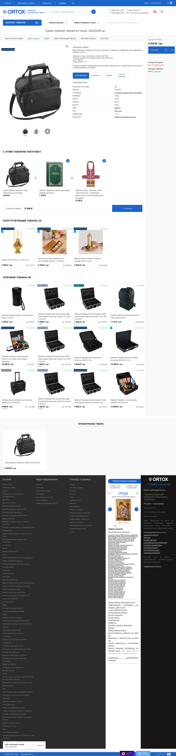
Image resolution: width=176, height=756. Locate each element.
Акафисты (112, 623)
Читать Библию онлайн (117, 610)
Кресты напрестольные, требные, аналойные (18, 583)
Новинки (39, 484)
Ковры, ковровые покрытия (12, 561)
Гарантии (73, 503)
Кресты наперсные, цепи (11, 589)
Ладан (4, 605)
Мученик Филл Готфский (115, 597)
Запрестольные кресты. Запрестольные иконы (17, 535)
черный (117, 108)
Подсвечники (7, 643)
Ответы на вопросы (77, 522)
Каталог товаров (22, 23)
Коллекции (40, 488)
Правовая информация (78, 529)
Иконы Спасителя (115, 615)
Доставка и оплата (26, 3)
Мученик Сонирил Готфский (116, 591)
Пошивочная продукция (10, 652)
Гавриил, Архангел (123, 522)
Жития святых (114, 618)
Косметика (6, 577)
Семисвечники (7, 686)
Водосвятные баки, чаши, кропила (14, 509)
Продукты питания (9, 664)
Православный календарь (124, 481)
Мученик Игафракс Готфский (117, 574)
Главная (7, 3)
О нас (72, 532)
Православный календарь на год (121, 602)
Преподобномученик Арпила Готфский (120, 567)
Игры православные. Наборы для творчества (14, 540)
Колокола (5, 570)
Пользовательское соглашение (81, 525)
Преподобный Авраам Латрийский (118, 558)
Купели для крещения (10, 599)
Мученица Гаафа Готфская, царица (118, 571)
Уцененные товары (9, 488)
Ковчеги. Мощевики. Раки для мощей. (15, 564)
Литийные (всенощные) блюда (13, 611)
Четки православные (10, 732)
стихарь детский (150, 540)
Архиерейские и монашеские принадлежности (12, 495)
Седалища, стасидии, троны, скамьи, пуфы (17, 682)
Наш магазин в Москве (44, 497)
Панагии (5, 627)
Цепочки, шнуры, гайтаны (11, 723)
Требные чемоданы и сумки (125, 117)
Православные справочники (80, 519)
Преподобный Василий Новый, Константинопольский (117, 550)
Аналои (5, 491)
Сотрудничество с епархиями (80, 513)
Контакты (47, 3)
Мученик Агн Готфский (115, 561)
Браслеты (6, 500)
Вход (146, 3)
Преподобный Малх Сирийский (117, 548)
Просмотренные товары (91, 424)
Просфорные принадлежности (13, 667)
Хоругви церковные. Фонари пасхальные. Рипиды (17, 718)
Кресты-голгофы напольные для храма (16, 586)
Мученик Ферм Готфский (115, 596)
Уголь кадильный (8, 704)
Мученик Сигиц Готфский (116, 589)
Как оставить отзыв (43, 491)
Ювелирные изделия (9, 741)
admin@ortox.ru (157, 490)
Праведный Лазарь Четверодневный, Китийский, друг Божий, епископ (123, 554)
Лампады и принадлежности (12, 608)
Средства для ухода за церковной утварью (17, 692)
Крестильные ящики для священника (15, 595)
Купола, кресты (7, 602)
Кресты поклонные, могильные (13, 592)
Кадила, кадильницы (9, 551)
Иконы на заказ (41, 500)
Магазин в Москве (76, 510)
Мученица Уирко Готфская (116, 594)
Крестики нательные (9, 580)
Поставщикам (75, 506)
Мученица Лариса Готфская (116, 581)
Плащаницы (6, 636)
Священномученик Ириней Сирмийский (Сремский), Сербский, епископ (120, 545)
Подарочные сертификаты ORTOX (14, 640)
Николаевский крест (152, 550)
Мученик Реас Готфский (115, 587)
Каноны (111, 628)
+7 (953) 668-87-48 (116, 13)
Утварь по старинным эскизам (13, 708)
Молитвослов (113, 620)
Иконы (4, 548)
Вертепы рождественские (11, 506)
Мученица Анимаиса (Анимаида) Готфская (121, 564)
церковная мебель (151, 535)
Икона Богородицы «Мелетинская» (119, 532)
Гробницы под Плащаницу (11, 512)
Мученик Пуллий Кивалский (116, 586)
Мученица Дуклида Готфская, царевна (120, 573)
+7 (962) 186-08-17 (133, 10)
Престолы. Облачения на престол (14, 655)
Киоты (4, 554)
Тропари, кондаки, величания (120, 625)
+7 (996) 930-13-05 (116, 10)
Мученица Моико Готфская (116, 584)
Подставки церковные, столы (13, 646)
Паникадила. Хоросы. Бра (11, 630)
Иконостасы (6, 545)
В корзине (161, 754)
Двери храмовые (8, 518)
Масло (4, 614)
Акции (72, 497)
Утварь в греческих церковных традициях (17, 711)
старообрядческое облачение (155, 543)
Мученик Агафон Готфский (116, 559)
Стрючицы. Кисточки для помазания (15, 695)
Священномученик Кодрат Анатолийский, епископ (121, 577)
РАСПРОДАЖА (7, 484)
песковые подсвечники (153, 545)
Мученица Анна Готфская (116, 565)
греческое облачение (152, 553)
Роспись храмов (8, 670)
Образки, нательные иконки (12, 617)
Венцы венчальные (9, 503)
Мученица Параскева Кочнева (117, 552)
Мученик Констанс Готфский (117, 580)
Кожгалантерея (7, 567)
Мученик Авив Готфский (115, 557)
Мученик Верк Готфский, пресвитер (119, 570)
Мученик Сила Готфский (115, 590)
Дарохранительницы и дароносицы (14, 515)
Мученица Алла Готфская (116, 562)
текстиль (118, 111)
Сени (4, 689)
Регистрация (156, 3)
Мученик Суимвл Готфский (116, 593)
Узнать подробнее (11, 747)
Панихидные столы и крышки (13, 633)
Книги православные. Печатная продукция (17, 558)
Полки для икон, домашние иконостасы (16, 649)
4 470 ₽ (10, 468)
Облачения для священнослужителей (15, 621)
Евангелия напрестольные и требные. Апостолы (15, 523)
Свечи (4, 674)
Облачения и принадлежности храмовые (17, 624)
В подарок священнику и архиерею (128, 93)
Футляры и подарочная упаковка (14, 714)
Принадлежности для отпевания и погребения (14, 660)
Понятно (40, 745)
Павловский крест (151, 548)
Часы (4, 729)
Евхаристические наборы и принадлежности (18, 527)
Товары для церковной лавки (46, 503)
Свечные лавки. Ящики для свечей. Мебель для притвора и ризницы (17, 678)
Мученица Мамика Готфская (117, 583)
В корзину (127, 208)
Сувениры (6, 698)
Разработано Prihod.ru (152, 566)
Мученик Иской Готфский (116, 575)
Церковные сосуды (9, 726)
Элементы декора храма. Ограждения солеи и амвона (18, 737)
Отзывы (62, 3)
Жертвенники (7, 530)
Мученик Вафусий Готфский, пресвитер (120, 568)
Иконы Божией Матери (117, 612)
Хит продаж (40, 494)
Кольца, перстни (8, 573)
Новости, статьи (75, 500)
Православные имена (117, 630)
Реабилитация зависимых (79, 516)
